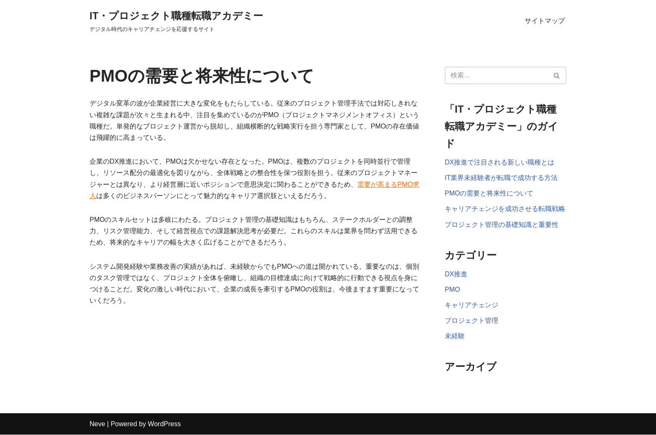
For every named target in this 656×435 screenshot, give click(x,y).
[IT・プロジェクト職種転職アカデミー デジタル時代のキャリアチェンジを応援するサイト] (176, 21)
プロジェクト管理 (471, 320)
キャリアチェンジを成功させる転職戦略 (505, 208)
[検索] (496, 75)
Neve (97, 424)
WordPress (164, 424)
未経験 (455, 336)
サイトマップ (545, 20)
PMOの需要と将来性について (489, 193)
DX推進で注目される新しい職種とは (499, 162)
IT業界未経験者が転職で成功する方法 (501, 177)
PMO (452, 289)
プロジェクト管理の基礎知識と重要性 (502, 224)
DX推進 (456, 274)
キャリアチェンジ (471, 305)
